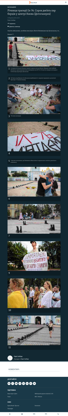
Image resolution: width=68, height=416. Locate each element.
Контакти (37, 405)
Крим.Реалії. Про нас (13, 405)
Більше (11, 34)
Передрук (10, 408)
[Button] (12, 24)
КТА (34, 414)
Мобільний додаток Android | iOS (44, 393)
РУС (46, 414)
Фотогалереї (12, 7)
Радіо (9, 396)
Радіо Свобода (11, 20)
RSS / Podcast (38, 396)
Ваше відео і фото (12, 393)
